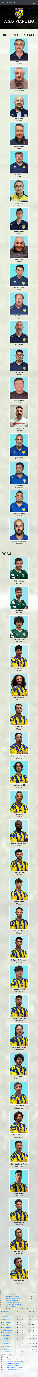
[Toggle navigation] (33, 3)
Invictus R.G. (13, 1295)
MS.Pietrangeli (16, 1296)
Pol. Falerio (16, 1302)
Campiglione (9, 1293)
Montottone (9, 1296)
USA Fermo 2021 (10, 1304)
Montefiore (18, 1304)
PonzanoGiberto (15, 1298)
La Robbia (15, 1293)
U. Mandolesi (9, 1302)
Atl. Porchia (15, 1300)
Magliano (13, 1306)
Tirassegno (8, 1300)
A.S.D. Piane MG (9, 3)
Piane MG (8, 1298)
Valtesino (8, 1306)
